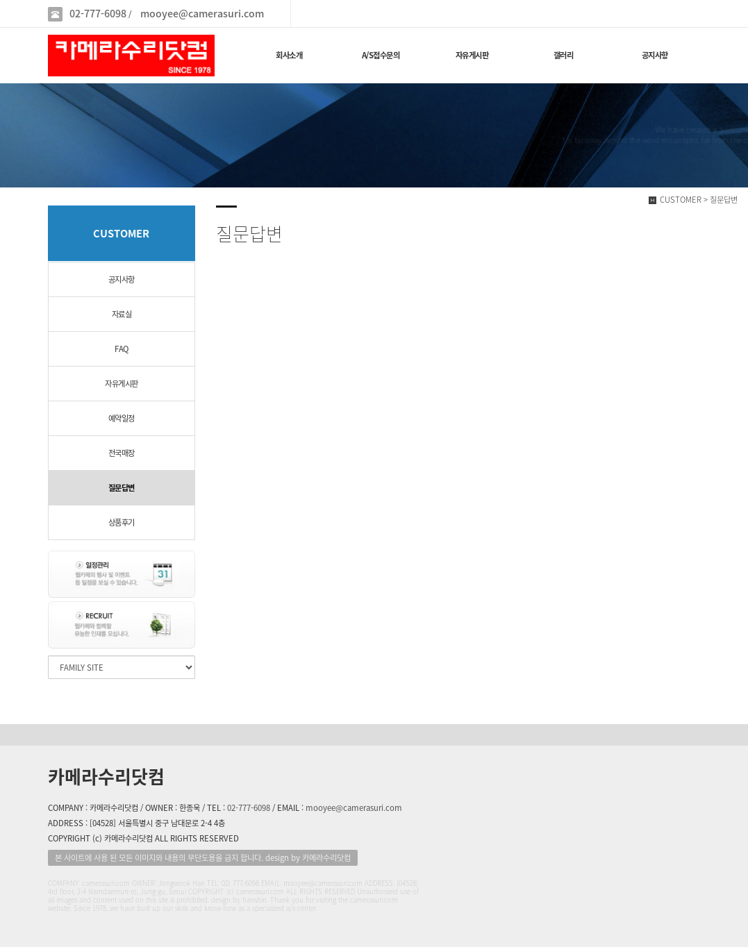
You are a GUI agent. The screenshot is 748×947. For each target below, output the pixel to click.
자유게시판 (472, 55)
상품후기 (121, 522)
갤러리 (564, 55)
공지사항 (655, 55)
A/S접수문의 (381, 55)
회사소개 (289, 55)
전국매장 (121, 453)
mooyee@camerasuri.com (202, 13)
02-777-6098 (97, 13)
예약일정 (121, 418)
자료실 (122, 314)
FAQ (121, 349)
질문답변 (121, 488)
